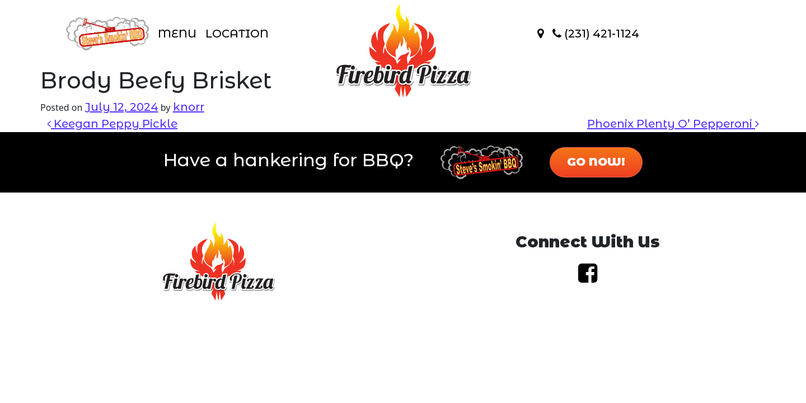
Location (237, 33)
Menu (177, 33)
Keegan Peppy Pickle (112, 123)
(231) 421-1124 (595, 33)
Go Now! (596, 161)
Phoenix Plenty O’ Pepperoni (673, 123)
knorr (188, 107)
